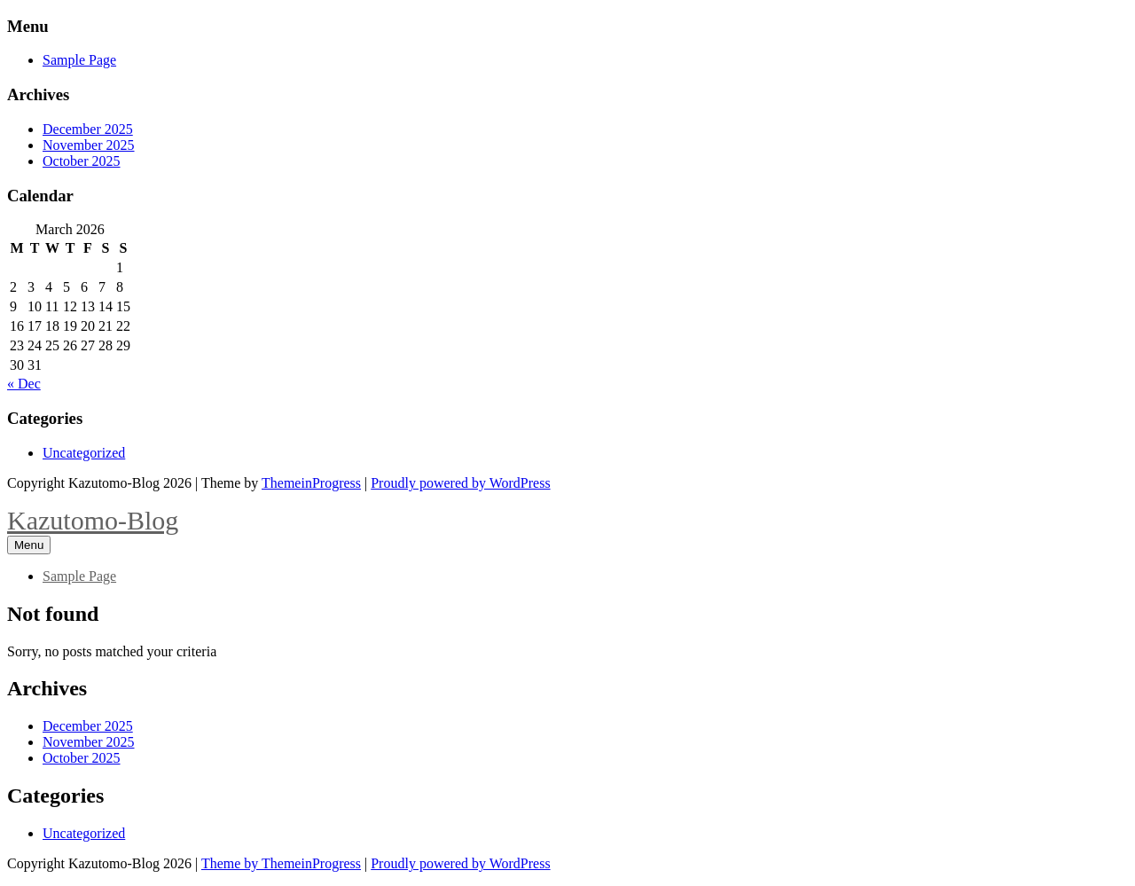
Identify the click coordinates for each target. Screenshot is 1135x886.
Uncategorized (84, 452)
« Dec (24, 383)
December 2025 (88, 129)
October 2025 (82, 161)
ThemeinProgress (311, 482)
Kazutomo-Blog (92, 520)
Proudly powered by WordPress (460, 482)
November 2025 (89, 145)
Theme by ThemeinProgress (281, 863)
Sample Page (79, 59)
